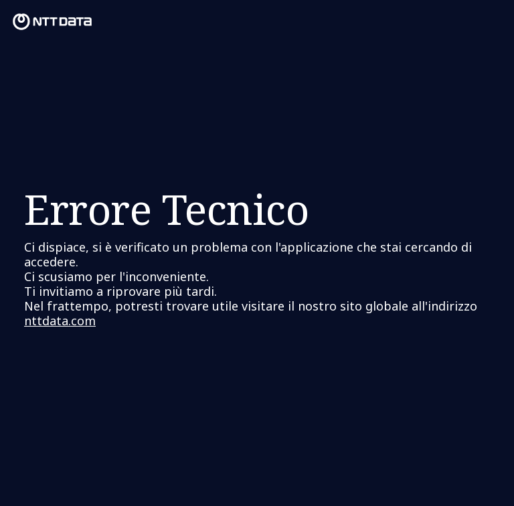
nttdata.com (60, 321)
